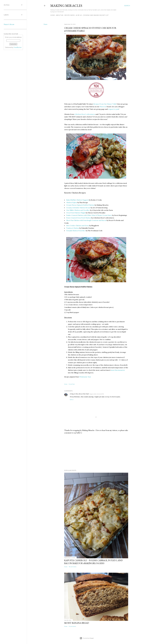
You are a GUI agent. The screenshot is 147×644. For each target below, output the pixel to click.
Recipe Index (69, 15)
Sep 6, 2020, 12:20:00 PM (97, 394)
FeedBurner (18, 47)
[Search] (127, 5)
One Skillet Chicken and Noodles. (78, 210)
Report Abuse (9, 24)
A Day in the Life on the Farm (79, 394)
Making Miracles (66, 5)
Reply (72, 399)
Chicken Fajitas (71, 202)
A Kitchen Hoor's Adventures (84, 114)
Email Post (72, 384)
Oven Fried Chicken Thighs (75, 213)
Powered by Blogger (87, 638)
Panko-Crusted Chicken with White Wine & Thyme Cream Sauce (89, 215)
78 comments (72, 566)
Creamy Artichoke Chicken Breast (78, 208)
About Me (59, 15)
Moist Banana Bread (76, 622)
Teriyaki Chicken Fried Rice (76, 231)
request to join (113, 109)
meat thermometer (118, 370)
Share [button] (45, 24)
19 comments (72, 626)
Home (52, 15)
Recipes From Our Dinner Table (105, 104)
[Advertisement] (96, 452)
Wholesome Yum (85, 377)
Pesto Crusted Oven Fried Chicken (78, 218)
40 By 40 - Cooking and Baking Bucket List (92, 15)
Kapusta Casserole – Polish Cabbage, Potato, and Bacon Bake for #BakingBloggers (93, 562)
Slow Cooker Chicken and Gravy (77, 225)
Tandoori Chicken (72, 228)
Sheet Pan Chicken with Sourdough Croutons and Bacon (86, 220)
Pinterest (103, 107)
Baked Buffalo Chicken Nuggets (77, 200)
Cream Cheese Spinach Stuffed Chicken (80, 205)
